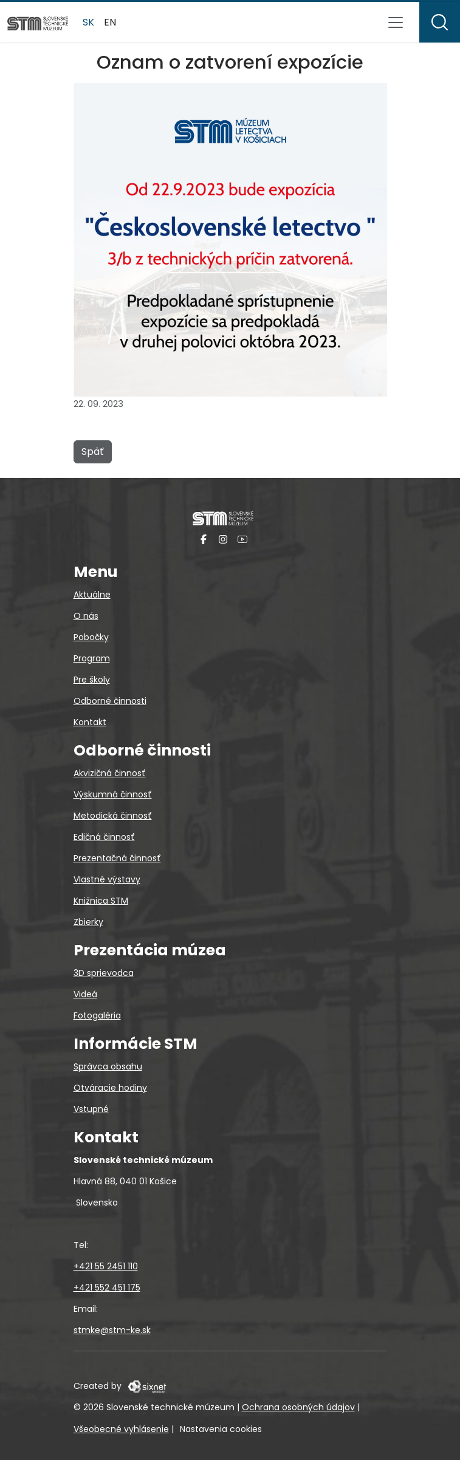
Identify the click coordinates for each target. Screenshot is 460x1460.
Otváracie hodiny (110, 1088)
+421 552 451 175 (107, 1287)
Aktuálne (92, 594)
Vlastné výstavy (107, 879)
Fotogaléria (97, 1015)
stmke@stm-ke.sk (112, 1330)
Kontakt (90, 722)
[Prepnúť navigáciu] (395, 22)
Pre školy (92, 680)
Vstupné (91, 1109)
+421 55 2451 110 (106, 1266)
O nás (86, 616)
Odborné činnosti (110, 701)
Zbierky (88, 922)
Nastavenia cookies (221, 1429)
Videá (85, 994)
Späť (92, 452)
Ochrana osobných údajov (298, 1407)
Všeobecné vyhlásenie (121, 1429)
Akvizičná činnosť (110, 773)
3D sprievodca (104, 973)
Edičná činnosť (104, 837)
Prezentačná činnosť (117, 858)
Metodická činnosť (113, 816)
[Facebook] (203, 539)
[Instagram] (223, 539)
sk (88, 22)
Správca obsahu (108, 1066)
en (110, 22)
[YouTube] (242, 539)
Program (92, 658)
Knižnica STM (101, 901)
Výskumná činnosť (113, 794)
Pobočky (91, 637)
